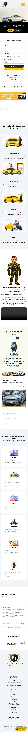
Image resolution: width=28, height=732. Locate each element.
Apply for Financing (14, 69)
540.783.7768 (14, 692)
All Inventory (21, 386)
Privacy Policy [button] (12, 729)
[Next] (4, 106)
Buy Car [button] (10, 30)
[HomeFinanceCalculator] (14, 56)
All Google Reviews (6, 597)
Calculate (14, 66)
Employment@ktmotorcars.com (14, 685)
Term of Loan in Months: (9, 49)
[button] (8, 627)
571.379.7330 (14, 689)
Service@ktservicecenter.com (14, 684)
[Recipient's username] (12, 338)
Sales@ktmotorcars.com (14, 682)
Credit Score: (7, 53)
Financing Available (13, 418)
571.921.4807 (14, 697)
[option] (13, 97)
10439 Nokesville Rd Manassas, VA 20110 (14, 677)
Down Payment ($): (8, 59)
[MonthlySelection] (14, 51)
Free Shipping (5, 418)
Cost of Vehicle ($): (8, 43)
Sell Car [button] (17, 30)
